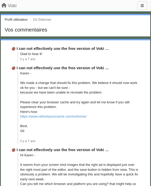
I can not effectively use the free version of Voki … (63, 48)
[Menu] (142, 5)
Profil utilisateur (16, 19)
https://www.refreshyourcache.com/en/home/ (53, 116)
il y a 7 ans (27, 59)
